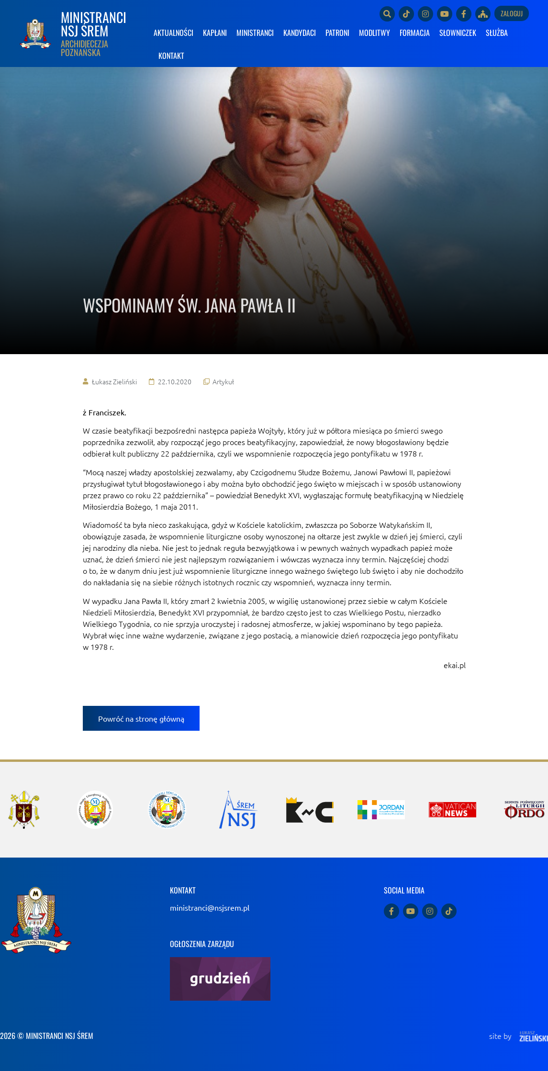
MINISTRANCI (255, 32)
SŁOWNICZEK (457, 32)
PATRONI (337, 32)
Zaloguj (512, 13)
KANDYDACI (299, 32)
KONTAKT (171, 55)
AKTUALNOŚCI (173, 32)
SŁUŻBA (497, 32)
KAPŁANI (215, 32)
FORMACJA (415, 32)
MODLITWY (374, 32)
